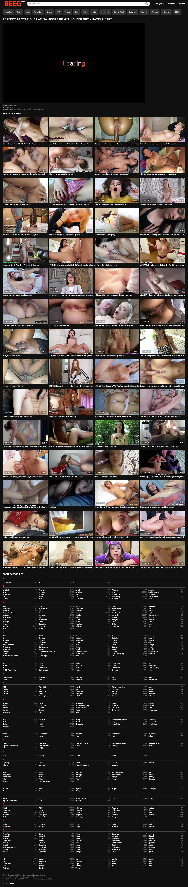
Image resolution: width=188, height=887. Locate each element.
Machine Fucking (118, 772)
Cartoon (42, 638)
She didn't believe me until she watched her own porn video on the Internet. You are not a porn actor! (162, 295)
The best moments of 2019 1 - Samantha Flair (19, 144)
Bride (114, 624)
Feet (27, 12)
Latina (29, 109)
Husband (42, 726)
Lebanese (6, 765)
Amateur (42, 592)
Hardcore (151, 720)
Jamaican (6, 743)
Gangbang (132, 12)
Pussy (150, 817)
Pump (114, 817)
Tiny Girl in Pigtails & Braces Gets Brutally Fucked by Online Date (162, 356)
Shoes (78, 838)
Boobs (41, 622)
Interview (6, 736)
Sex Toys (115, 836)
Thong (150, 861)
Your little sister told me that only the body (17, 416)
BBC (4, 606)
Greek (78, 710)
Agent (78, 590)
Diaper (5, 665)
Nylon (78, 791)
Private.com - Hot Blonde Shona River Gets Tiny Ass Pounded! (162, 537)
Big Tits (41, 617)
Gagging (5, 703)
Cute (77, 656)
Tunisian (6, 868)
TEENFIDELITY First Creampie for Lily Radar (18, 325)
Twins (78, 868)
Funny (114, 696)
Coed (114, 645)
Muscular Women (45, 781)
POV (34, 109)
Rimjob (150, 824)
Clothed (42, 645)
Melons (41, 777)
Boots (78, 622)
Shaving (5, 838)
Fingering (42, 691)
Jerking (114, 746)
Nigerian (79, 789)
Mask (41, 775)
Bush (76, 12)
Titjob (114, 864)
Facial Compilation (118, 687)
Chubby (5, 642)
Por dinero (52, 507)
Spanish (5, 845)
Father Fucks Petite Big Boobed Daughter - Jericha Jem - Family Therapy (162, 235)
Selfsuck (42, 836)
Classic (114, 642)
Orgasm (151, 798)
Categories (159, 3)
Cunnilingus (43, 656)
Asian (41, 597)
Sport (114, 845)
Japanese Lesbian (82, 743)
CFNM (41, 636)
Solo (77, 843)
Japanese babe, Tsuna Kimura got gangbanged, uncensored (24, 174)
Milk (4, 779)
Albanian (115, 590)
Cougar (41, 649)
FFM (58, 12)
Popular (171, 3)
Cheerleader (80, 640)
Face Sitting (43, 687)
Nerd (40, 789)
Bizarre (151, 617)
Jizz (4, 748)
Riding (114, 824)
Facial (78, 687)
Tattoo (41, 859)
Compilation (43, 647)
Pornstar (6, 815)
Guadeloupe (152, 710)
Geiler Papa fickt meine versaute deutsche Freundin (158, 144)
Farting (5, 689)
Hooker (5, 724)
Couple (78, 649)
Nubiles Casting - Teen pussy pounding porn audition (113, 295)
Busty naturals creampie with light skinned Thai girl (112, 537)
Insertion (79, 734)
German (151, 703)
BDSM (78, 606)
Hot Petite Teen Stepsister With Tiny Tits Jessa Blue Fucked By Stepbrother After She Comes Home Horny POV (116, 386)
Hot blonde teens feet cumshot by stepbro (109, 356)
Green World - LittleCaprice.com (105, 446)
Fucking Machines (45, 696)
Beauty (150, 611)
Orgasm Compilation (10, 801)
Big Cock (41, 109)
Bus (149, 626)
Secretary (151, 834)
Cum (40, 654)
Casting (78, 638)
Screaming (116, 834)
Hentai (41, 722)
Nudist (94, 12)
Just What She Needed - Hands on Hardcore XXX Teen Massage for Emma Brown (25, 446)
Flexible (5, 694)
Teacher (144, 12)
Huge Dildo (105, 12)
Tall (4, 859)
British (19, 12)
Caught (151, 638)
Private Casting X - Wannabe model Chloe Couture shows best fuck (116, 507)
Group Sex (8, 12)
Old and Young (81, 798)
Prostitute (151, 815)
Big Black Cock (117, 613)
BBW (40, 606)
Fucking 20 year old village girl (13, 386)
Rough (41, 826)
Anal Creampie (153, 592)
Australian (79, 599)
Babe (114, 606)
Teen (85, 12)
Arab (77, 594)
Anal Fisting (7, 594)
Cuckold (5, 654)
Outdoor (78, 801)
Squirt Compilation (9, 847)
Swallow (151, 849)
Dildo (41, 665)
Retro (77, 824)
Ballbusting (80, 608)
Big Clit (78, 615)
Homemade (152, 722)
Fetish (150, 689)
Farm (150, 687)
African (41, 590)
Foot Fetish (79, 694)
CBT (4, 636)
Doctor (114, 665)
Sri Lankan (38, 12)
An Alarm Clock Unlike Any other (105, 265)
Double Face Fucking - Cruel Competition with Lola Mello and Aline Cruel (25, 567)
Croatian (115, 651)
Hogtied (115, 722)
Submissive (116, 849)
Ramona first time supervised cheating (62, 416)
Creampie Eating (81, 651)
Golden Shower (81, 708)
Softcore (6, 843)
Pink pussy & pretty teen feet (59, 325)
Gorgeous (115, 708)
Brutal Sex (42, 626)
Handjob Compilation (119, 720)
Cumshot (151, 654)
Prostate (115, 815)
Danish (78, 663)
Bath (40, 611)
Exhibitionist (152, 680)
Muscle (5, 781)
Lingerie (115, 765)
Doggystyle (152, 665)
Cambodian (80, 636)
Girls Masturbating (82, 706)
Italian (150, 736)
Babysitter (152, 606)
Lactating (6, 763)
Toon (4, 866)
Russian (151, 826)
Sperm (78, 845)
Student (78, 849)
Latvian (114, 763)
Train (150, 866)
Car (4, 638)
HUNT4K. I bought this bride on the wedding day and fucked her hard (71, 386)
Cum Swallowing (118, 654)
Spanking (42, 845)
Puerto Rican (43, 817)
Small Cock (116, 841)
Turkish (41, 868)
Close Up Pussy (8, 645)
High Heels (79, 722)
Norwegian (152, 789)
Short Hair (115, 838)
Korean (114, 755)
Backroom (6, 608)
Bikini (78, 617)
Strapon (5, 849)
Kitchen (78, 755)
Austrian (115, 599)
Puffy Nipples (80, 817)
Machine (79, 772)
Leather (151, 763)
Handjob (78, 720)
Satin (41, 834)
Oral (113, 798)
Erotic (5, 680)
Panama (115, 808)
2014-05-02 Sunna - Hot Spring (105, 477)
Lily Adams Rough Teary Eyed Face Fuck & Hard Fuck (21, 265)
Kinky (5, 755)
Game (41, 703)
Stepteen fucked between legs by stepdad (17, 295)
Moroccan (151, 779)
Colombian (6, 647)
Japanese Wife (44, 746)
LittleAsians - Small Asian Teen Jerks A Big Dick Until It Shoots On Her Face (25, 507)
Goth (150, 708)
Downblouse (43, 670)
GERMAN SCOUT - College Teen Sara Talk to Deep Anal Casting (71, 295)
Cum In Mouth (119, 12)
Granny (49, 12)
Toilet (150, 864)
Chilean (114, 640)
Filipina (67, 12)
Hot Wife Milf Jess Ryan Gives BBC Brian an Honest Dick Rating (71, 537)
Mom (77, 779)
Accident (6, 590)
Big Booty (6, 615)
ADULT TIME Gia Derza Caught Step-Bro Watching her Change (162, 265)
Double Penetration (9, 670)
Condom (78, 647)
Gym (40, 712)
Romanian (6, 826)
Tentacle (79, 861)
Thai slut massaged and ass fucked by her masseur (158, 174)
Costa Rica (6, 649)
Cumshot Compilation (10, 656)
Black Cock (43, 620)
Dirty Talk (79, 665)
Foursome (151, 694)
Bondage (6, 622)
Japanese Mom (153, 743)
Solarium (42, 843)
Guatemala (6, 712)
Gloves (41, 708)
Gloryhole (6, 708)
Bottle (150, 622)
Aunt (40, 599)
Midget (114, 777)
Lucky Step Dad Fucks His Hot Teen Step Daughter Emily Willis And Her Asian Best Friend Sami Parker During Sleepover (162, 477)
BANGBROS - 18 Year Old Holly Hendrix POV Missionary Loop (70, 356)
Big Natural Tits (153, 615)
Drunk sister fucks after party (104, 235)
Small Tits (151, 841)
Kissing (41, 755)
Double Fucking (153, 668)
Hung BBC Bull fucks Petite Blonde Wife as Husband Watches (70, 446)
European (79, 680)
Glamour (115, 706)
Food (41, 694)
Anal (113, 592)
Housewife (79, 724)
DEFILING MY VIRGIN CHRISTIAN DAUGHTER (110, 204)
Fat (40, 689)
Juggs (41, 748)
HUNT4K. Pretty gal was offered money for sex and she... (69, 235)
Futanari (151, 696)
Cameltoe (115, 636)
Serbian (78, 836)
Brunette (6, 626)
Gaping (114, 703)
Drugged (115, 670)
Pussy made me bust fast (11, 356)
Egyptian (79, 677)
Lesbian (42, 765)
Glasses (151, 706)
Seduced (6, 836)
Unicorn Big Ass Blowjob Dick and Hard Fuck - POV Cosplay (115, 567)
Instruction (116, 734)
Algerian (151, 590)
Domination (43, 668)
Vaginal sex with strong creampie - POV (16, 537)
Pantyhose (6, 810)
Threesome (7, 864)
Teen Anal (42, 861)
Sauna (78, 834)
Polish (114, 812)
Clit (149, 642)
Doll (4, 668)
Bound (5, 624)
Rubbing (115, 826)
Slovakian (79, 841)
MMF (41, 772)
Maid (150, 772)
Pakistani (79, 808)
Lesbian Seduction (82, 765)
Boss (114, 622)
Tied (40, 864)
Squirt (150, 845)
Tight (77, 864)
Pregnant (79, 815)
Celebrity (6, 640)
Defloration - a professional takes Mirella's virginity (20, 235)
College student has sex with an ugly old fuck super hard (114, 325)
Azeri (150, 599)
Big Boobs (152, 613)
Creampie (6, 651)
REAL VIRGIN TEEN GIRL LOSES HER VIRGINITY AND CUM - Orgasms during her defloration (71, 204)
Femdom (115, 689)
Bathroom (79, 611)
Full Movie (79, 696)
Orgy (40, 801)
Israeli (114, 736)
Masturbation (116, 775)
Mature (150, 775)
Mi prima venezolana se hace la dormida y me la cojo (112, 416)
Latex (41, 763)
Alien (4, 592)
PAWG (5, 808)
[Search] (146, 3)
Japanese (42, 743)
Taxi (77, 859)
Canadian (151, 636)
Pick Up (151, 810)
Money (114, 779)
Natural (5, 789)
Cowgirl (151, 649)
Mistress (42, 779)
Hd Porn (11, 883)
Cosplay (151, 647)
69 (76, 582)
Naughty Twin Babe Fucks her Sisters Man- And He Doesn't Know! (71, 567)
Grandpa (5, 710)
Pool (150, 812)
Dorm (77, 668)
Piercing (155, 12)
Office (5, 798)
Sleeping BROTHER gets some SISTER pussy (156, 204)
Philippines (116, 810)
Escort (41, 680)
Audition (5, 599)
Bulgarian (115, 626)
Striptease (42, 849)
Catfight (115, 638)
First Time (79, 691)
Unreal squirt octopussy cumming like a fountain (157, 507)
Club (77, 645)
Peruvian (79, 810)
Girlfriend (42, 706)
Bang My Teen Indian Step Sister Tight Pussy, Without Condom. (71, 144)
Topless (42, 866)
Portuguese (43, 815)
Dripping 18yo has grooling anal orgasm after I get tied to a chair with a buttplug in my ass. (162, 386)
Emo (150, 677)
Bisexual (115, 617)
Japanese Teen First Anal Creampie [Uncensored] (111, 174)
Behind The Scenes (9, 613)
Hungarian (6, 726)
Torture (78, 866)
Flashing (151, 691)
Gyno (77, 712)
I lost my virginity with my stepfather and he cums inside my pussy (116, 144)
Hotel (41, 724)
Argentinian (116, 594)
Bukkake (79, 626)
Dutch (150, 670)
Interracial (152, 734)
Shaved (151, 836)
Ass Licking (116, 597)
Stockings (151, 847)
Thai (113, 861)
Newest (182, 3)
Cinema (78, 642)
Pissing (41, 812)
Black (5, 620)
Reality (5, 824)
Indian (5, 734)
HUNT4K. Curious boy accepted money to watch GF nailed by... (25, 477)
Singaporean (7, 841)
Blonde (78, 620)
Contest (115, 647)
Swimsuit (42, 852)
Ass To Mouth (153, 597)
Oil (40, 798)
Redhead (42, 824)
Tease (150, 859)
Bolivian (151, 620)
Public (5, 817)
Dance (41, 663)
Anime (41, 594)
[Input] (88, 4)
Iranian (41, 736)
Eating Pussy (7, 677)
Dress (78, 670)
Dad (4, 663)
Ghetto (5, 706)
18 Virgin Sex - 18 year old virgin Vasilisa (17, 204)
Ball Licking (43, 608)
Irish (77, 736)
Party (41, 810)
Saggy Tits (6, 834)
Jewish (150, 746)
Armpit (5, 597)
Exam (114, 680)
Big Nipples (7, 617)
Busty (41, 628)
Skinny (41, 841)
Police (78, 812)
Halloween (42, 720)
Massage (79, 775)
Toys (113, 866)
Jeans (78, 746)
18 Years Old (15, 109)
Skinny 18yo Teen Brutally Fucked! (61, 174)
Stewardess (116, 847)
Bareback (6, 611)
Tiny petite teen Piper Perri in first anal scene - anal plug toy (161, 567)
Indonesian (166, 12)
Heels (5, 722)
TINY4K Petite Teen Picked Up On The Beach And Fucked (160, 416)
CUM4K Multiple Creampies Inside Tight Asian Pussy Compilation (71, 265)
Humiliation (152, 724)
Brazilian (79, 624)
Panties (151, 808)
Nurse (41, 791)
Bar (149, 608)
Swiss (114, 852)
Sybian (150, 852)
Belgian (41, 613)
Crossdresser (153, 651)
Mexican (79, 777)
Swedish (6, 852)
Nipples (114, 789)
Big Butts (42, 615)
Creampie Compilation (47, 651)
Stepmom (79, 847)
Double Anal (116, 668)
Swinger (78, 852)
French (5, 696)
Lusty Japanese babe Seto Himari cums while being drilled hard (162, 325)
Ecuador (42, 677)
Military (151, 777)
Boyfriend (42, 624)
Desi (150, 663)
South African (117, 843)
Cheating (42, 640)
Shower (151, 838)
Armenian (151, 594)
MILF (177, 12)
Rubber (78, 826)
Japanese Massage (119, 743)
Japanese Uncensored (10, 746)
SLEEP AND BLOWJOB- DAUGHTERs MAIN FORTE (66, 477)
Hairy (4, 720)
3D (40, 582)
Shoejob (42, 838)
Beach (114, 611)
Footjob (114, 694)
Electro (114, 677)
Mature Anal (7, 777)
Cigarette (42, 642)
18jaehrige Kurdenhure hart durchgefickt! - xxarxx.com (159, 446)
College (151, 645)
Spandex (151, 843)
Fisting (114, 691)
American (79, 592)
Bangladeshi (116, 608)
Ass (77, 597)
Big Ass (78, 613)
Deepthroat (116, 663)
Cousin (114, 649)
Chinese (151, 640)
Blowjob (115, 620)
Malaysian (6, 775)
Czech (114, 656)
